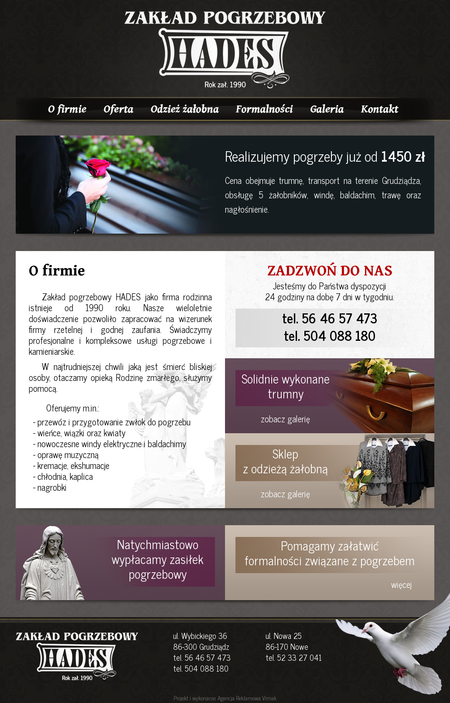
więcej (401, 584)
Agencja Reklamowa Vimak (247, 698)
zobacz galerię (285, 418)
